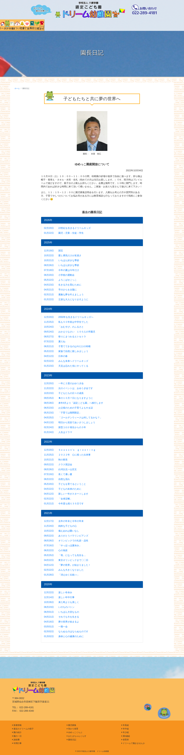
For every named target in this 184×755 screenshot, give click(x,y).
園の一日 (17, 736)
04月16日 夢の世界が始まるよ (61, 621)
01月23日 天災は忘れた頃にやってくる (66, 366)
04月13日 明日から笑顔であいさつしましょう (69, 422)
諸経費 (16, 739)
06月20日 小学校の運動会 (59, 275)
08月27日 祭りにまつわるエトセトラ (65, 336)
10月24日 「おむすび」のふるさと (64, 327)
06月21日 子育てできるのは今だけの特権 (67, 346)
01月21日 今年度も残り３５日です (64, 503)
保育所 (125, 739)
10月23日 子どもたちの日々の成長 (64, 393)
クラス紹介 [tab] (149, 25)
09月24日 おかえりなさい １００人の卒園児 (69, 331)
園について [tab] (72, 25)
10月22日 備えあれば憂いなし (61, 531)
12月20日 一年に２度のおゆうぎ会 (64, 383)
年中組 (125, 729)
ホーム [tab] (15, 25)
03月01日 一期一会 (56, 626)
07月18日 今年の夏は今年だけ (61, 270)
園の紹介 (17, 732)
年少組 (125, 732)
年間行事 (17, 743)
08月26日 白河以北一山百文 (60, 469)
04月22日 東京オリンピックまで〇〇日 (66, 560)
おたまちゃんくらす (76, 736)
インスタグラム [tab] (34, 25)
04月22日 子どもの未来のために (62, 489)
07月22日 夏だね (54, 341)
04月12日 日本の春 (56, 356)
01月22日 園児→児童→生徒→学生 (64, 233)
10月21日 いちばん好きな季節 (61, 260)
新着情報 (17, 725)
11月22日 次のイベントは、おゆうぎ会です (68, 388)
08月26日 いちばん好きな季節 (61, 265)
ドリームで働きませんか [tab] (168, 25)
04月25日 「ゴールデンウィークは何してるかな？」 (73, 417)
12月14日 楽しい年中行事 (59, 597)
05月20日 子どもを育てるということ (65, 484)
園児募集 (71, 725)
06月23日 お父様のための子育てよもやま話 (68, 408)
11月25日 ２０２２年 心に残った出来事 (67, 455)
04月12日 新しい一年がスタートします (66, 494)
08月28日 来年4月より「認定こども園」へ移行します (73, 403)
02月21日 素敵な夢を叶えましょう (64, 294)
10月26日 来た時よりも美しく (61, 602)
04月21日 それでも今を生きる (61, 617)
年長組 (125, 725)
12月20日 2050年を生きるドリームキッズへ (68, 317)
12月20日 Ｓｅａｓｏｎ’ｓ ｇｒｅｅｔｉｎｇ (70, 450)
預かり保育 (72, 729)
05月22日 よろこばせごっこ (60, 280)
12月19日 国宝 (53, 250)
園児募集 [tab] (91, 25)
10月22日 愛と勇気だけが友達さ (62, 255)
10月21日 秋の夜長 (56, 459)
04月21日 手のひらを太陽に (60, 289)
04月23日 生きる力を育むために (62, 285)
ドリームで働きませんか (133, 743)
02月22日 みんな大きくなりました (64, 570)
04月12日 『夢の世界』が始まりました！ (67, 565)
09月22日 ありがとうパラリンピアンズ (66, 535)
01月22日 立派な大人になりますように (66, 299)
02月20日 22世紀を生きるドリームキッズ (67, 228)
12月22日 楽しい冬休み (58, 592)
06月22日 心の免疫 (56, 550)
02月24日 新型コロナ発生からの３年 (65, 427)
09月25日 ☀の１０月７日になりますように (68, 398)
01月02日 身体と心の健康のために (64, 636)
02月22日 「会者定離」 (58, 498)
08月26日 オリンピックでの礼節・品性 (66, 540)
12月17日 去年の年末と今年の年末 (64, 521)
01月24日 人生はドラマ (58, 432)
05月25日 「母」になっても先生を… (65, 555)
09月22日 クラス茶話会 (58, 464)
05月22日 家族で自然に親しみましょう (66, 351)
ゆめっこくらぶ (74, 732)
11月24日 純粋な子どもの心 (60, 526)
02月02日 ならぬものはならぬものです (66, 631)
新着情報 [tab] (53, 25)
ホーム (17, 88)
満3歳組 (125, 736)
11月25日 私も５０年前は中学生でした (66, 322)
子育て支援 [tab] (111, 25)
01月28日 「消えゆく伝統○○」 (61, 575)
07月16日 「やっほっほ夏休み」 (62, 545)
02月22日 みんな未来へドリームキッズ (66, 361)
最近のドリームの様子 (23, 729)
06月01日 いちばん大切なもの (61, 612)
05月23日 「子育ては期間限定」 (62, 412)
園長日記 (71, 739)
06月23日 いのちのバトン (59, 607)
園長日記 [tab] (130, 25)
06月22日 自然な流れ (57, 479)
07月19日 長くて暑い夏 (58, 474)
